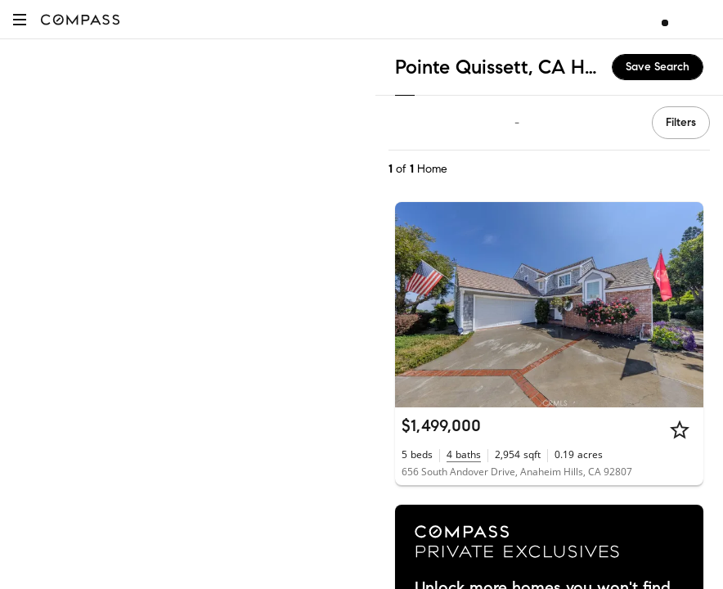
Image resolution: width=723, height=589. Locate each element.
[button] (19, 19)
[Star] (679, 429)
